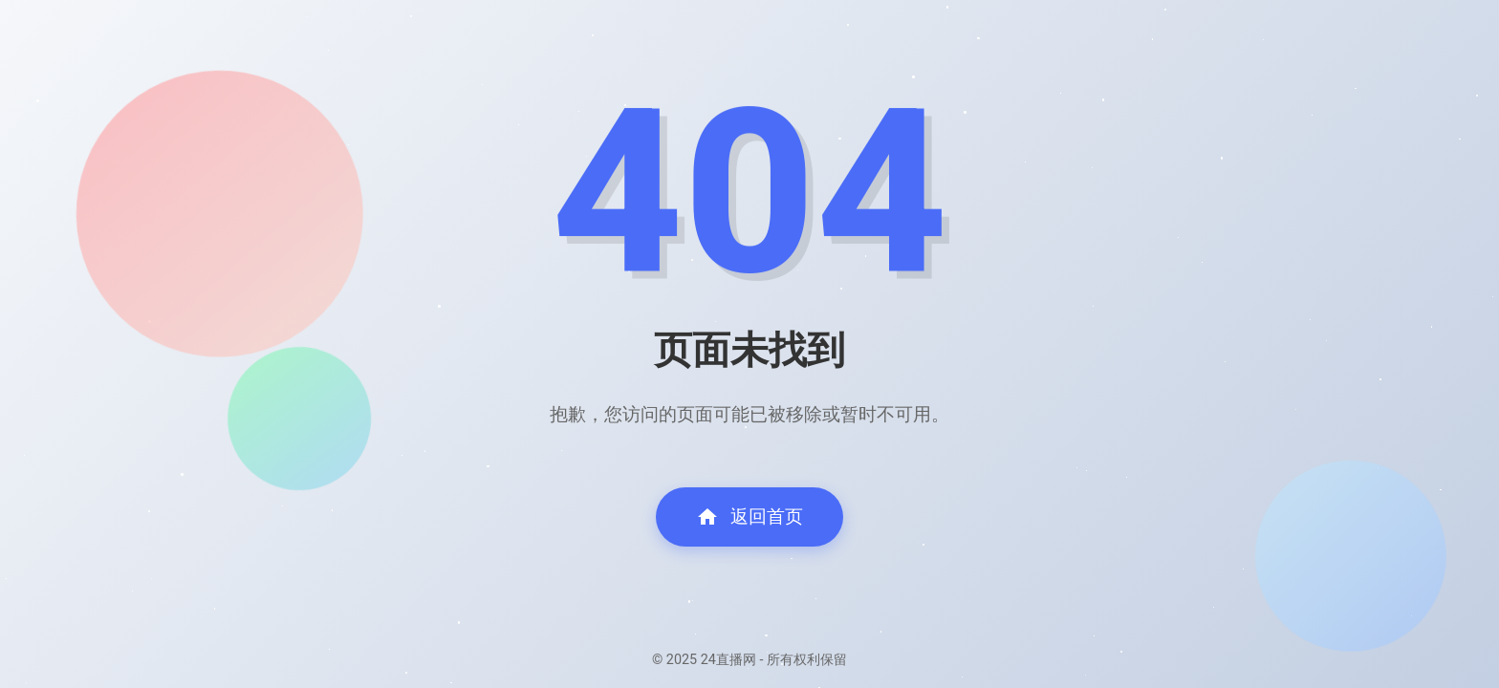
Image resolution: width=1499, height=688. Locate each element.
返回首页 (749, 516)
